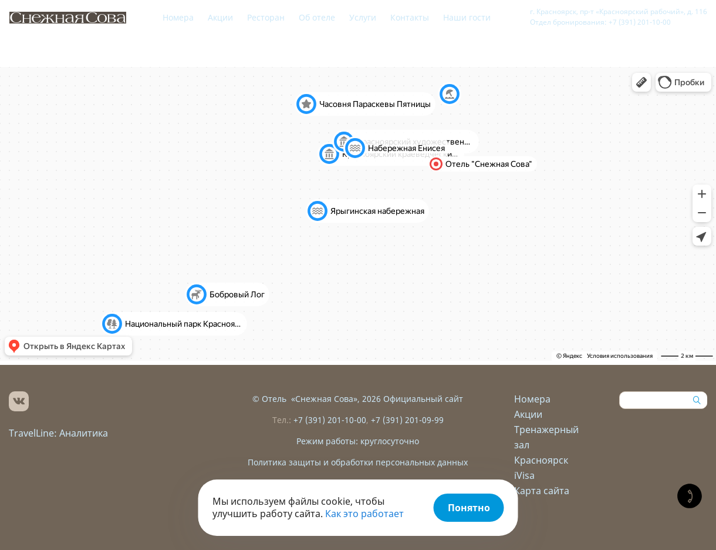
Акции (220, 17)
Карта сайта (541, 490)
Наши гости (467, 17)
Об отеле (317, 17)
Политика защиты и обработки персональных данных (358, 462)
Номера (178, 17)
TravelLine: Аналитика (58, 433)
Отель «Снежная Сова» (309, 398)
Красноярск (541, 460)
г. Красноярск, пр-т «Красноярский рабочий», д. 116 (618, 11)
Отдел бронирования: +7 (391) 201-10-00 (600, 22)
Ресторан (266, 17)
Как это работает (364, 513)
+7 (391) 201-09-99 (407, 419)
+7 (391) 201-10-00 (329, 419)
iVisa (524, 475)
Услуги (362, 17)
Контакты (409, 17)
